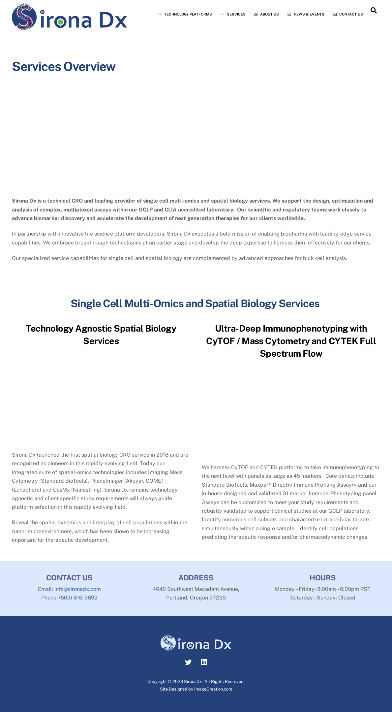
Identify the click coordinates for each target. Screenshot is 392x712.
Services (233, 14)
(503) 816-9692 (78, 598)
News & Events (305, 14)
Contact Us (348, 14)
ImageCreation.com (213, 689)
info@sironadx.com (77, 589)
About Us (266, 14)
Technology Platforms (185, 14)
